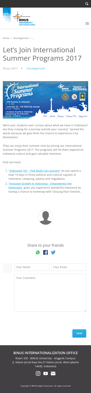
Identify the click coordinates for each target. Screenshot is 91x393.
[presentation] (42, 322)
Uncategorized (20, 38)
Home (6, 38)
